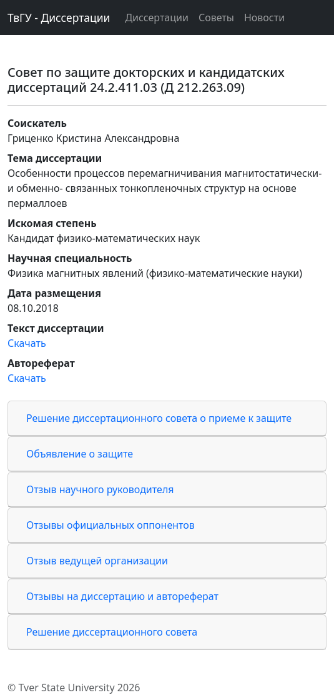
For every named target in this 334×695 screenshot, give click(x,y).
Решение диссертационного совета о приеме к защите (159, 418)
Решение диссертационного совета (111, 632)
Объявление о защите (79, 454)
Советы (216, 17)
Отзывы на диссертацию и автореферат (122, 596)
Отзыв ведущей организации (97, 561)
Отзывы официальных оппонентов (110, 525)
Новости (264, 17)
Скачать (26, 343)
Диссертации (156, 17)
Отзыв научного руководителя (100, 489)
